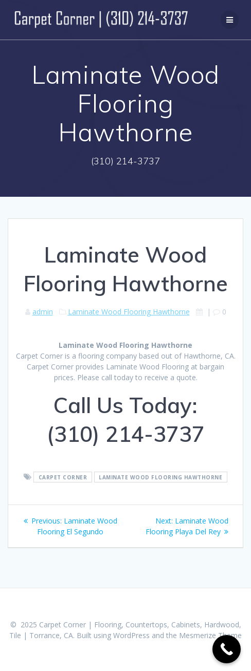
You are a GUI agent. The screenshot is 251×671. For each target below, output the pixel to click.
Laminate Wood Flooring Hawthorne (129, 311)
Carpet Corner (63, 477)
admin (42, 311)
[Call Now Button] (226, 649)
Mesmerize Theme (210, 635)
